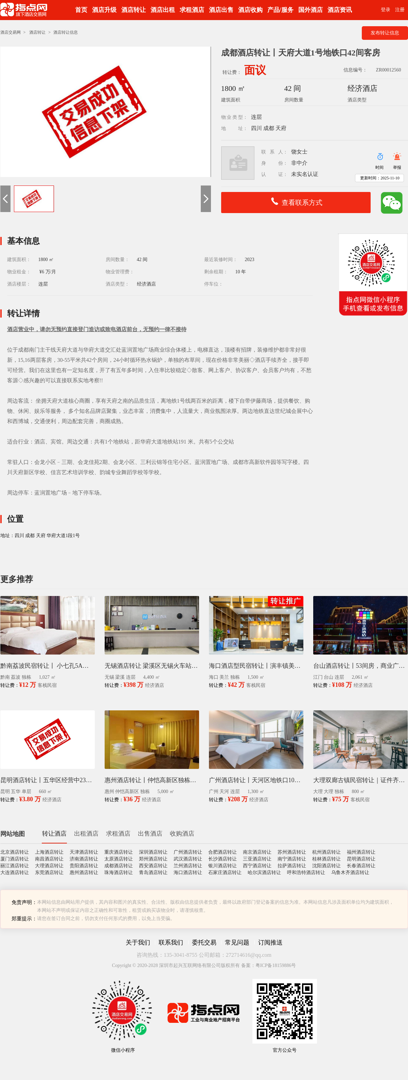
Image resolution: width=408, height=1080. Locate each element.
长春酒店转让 (361, 865)
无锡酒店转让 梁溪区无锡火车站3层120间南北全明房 (152, 665)
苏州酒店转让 (292, 852)
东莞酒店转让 (49, 872)
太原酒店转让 (118, 858)
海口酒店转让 (188, 872)
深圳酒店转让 (153, 852)
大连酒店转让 (14, 872)
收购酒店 (182, 833)
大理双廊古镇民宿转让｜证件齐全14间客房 (360, 780)
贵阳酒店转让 (84, 865)
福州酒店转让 (361, 852)
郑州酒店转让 (153, 858)
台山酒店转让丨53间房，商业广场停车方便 (360, 665)
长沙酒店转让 (222, 858)
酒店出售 (221, 9)
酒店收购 (250, 9)
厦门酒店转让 (14, 858)
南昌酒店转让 (49, 858)
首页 (81, 9)
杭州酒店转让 (326, 852)
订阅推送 (270, 942)
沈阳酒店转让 (326, 865)
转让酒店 (54, 833)
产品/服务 (280, 9)
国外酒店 (310, 9)
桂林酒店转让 (326, 858)
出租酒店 (86, 833)
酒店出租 (162, 9)
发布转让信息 (385, 32)
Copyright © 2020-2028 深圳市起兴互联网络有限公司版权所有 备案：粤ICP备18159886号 (204, 965)
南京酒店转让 (257, 852)
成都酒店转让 (118, 865)
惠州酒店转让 (84, 872)
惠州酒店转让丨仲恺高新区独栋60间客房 (152, 780)
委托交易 (204, 942)
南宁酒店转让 (292, 858)
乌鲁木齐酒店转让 (350, 872)
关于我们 (138, 942)
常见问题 (237, 942)
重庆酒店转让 (118, 852)
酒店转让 (133, 9)
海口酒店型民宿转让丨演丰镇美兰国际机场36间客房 (256, 665)
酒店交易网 (10, 32)
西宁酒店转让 (257, 865)
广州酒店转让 (188, 852)
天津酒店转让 (84, 852)
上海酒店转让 (49, 852)
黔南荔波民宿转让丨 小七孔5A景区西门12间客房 (47, 665)
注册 (400, 9)
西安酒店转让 (153, 865)
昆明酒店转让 (361, 858)
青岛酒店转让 (153, 872)
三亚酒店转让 (257, 858)
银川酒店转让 (222, 865)
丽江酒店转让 (14, 865)
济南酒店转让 (84, 858)
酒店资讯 (339, 9)
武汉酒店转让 (188, 858)
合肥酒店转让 (222, 852)
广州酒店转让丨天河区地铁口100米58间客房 (256, 780)
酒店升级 (104, 9)
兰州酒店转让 (188, 865)
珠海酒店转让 (118, 872)
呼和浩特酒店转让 (306, 872)
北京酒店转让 (14, 852)
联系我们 (171, 942)
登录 (385, 9)
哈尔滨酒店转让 (264, 872)
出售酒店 (150, 833)
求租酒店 (192, 9)
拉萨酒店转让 (292, 865)
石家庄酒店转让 (225, 872)
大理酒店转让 (49, 865)
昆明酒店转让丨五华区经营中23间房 (47, 780)
